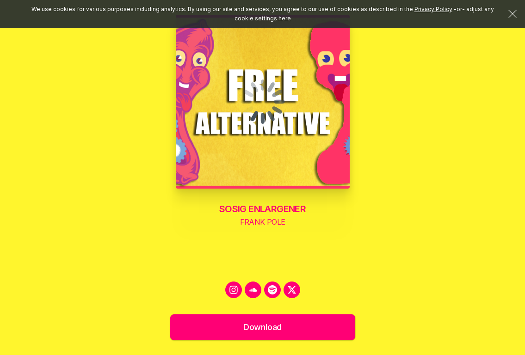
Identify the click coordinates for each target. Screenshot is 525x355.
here (284, 18)
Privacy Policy (433, 9)
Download (262, 327)
